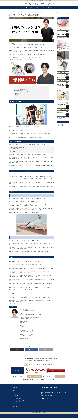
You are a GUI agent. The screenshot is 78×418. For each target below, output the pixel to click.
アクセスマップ (60, 376)
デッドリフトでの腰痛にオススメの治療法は (22, 91)
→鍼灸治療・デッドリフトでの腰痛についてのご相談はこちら (20, 59)
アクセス (42, 7)
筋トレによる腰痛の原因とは (20, 90)
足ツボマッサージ (17, 401)
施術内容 (36, 7)
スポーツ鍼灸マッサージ (18, 398)
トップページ (15, 387)
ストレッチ (18, 94)
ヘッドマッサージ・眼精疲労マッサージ (21, 400)
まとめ (16, 97)
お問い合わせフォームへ (34, 376)
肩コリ (15, 392)
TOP (21, 7)
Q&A (31, 7)
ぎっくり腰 (16, 395)
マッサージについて (61, 124)
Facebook (32, 349)
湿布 (17, 95)
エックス (17, 349)
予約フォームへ (56, 370)
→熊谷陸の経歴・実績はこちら (39, 44)
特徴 (26, 7)
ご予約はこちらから (45, 389)
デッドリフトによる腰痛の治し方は (21, 89)
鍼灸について (60, 125)
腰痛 (14, 393)
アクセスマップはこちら (46, 398)
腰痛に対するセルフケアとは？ (20, 93)
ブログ (56, 7)
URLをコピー (46, 349)
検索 (57, 12)
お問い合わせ (49, 7)
